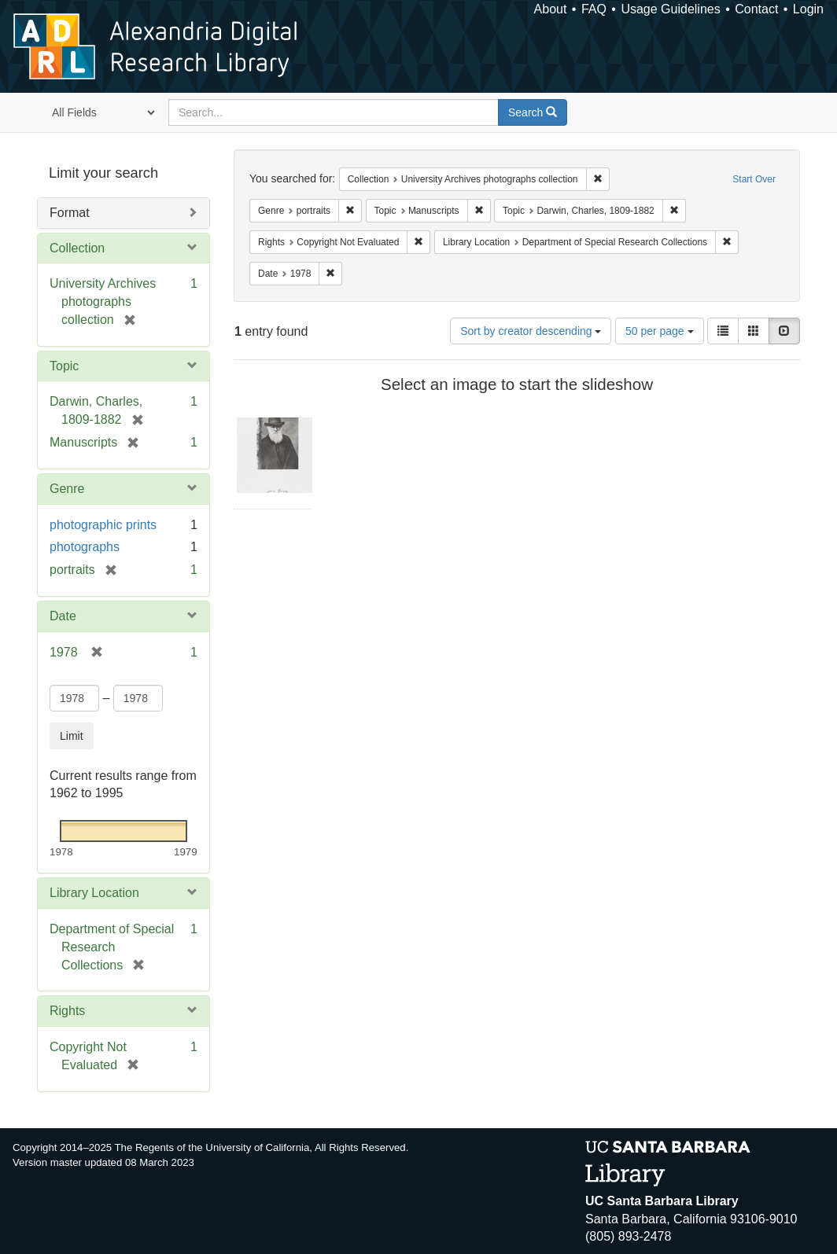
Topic (64, 366)
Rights (67, 1010)
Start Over (754, 179)
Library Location (94, 892)
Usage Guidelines (670, 9)
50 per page (659, 331)
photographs (85, 546)
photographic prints (103, 524)
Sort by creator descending (530, 331)
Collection (77, 248)
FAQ (594, 9)
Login (808, 9)
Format (70, 212)
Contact (756, 9)
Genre (67, 488)
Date (63, 616)
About (550, 9)
